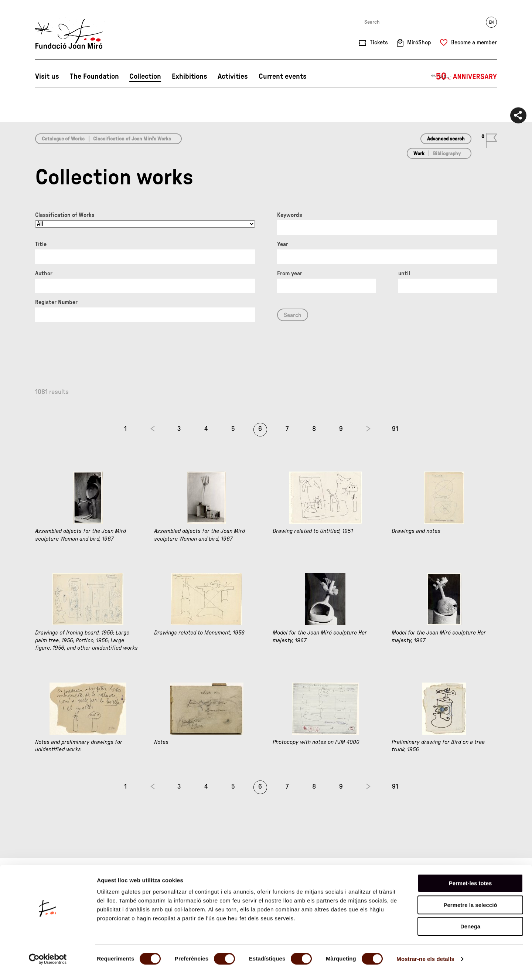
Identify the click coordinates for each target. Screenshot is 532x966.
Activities (233, 76)
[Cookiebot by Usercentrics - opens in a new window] (48, 951)
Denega (470, 919)
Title (41, 244)
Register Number (56, 302)
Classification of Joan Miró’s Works (132, 139)
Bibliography (447, 153)
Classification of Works (65, 215)
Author (43, 273)
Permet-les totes (470, 876)
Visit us (47, 76)
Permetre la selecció (470, 897)
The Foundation (94, 76)
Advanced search (446, 139)
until (404, 273)
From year (289, 273)
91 (395, 429)
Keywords (289, 215)
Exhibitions (189, 76)
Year (282, 244)
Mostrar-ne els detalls (425, 951)
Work (418, 153)
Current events (283, 76)
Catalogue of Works (63, 139)
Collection (145, 76)
